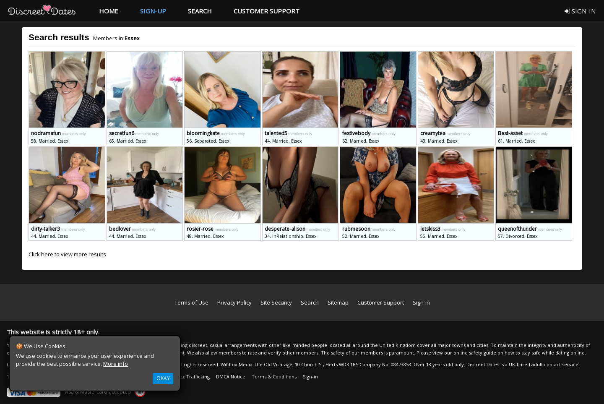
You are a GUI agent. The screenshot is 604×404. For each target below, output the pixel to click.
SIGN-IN (580, 11)
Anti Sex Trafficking (188, 376)
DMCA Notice (230, 376)
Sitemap (338, 302)
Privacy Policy (234, 302)
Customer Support (380, 302)
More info (115, 364)
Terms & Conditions (274, 376)
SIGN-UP (153, 11)
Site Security (276, 302)
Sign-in (421, 302)
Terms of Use (191, 302)
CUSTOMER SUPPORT (266, 11)
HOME (108, 11)
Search (310, 302)
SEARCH (200, 11)
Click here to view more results (67, 254)
